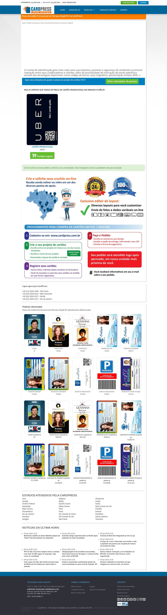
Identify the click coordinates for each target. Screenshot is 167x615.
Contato (123, 10)
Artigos (92, 586)
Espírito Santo (64, 504)
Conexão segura (123, 596)
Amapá (25, 501)
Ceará (97, 501)
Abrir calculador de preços (122, 81)
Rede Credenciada (78, 593)
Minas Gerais (64, 506)
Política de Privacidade (126, 586)
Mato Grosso (27, 509)
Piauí (61, 511)
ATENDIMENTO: (26, 2)
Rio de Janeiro (28, 514)
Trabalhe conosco (78, 589)
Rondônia (99, 514)
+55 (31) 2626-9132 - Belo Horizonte (37, 294)
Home (62, 10)
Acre (24, 499)
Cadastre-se (74, 10)
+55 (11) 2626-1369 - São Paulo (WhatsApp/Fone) (45, 586)
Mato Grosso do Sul (103, 506)
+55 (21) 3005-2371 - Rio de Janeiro (37, 299)
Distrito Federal (28, 504)
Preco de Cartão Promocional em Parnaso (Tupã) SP (57, 23)
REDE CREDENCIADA (69, 2)
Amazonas (99, 499)
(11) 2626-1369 (35, 2)
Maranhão (26, 506)
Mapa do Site (122, 593)
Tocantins (99, 519)
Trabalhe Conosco (108, 10)
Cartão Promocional (33, 23)
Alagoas (62, 499)
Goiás (97, 504)
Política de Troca (123, 589)
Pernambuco (27, 511)
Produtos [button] (89, 10)
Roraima (25, 516)
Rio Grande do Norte (67, 514)
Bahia (61, 501)
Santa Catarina (101, 516)
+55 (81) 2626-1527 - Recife (33, 296)
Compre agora (42, 155)
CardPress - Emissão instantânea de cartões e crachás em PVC (65, 607)
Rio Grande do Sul (66, 516)
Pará (61, 509)
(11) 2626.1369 (55, 2)
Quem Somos (76, 586)
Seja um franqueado (97, 589)
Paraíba (98, 509)
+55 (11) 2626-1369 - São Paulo (35, 291)
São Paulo (63, 519)
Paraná (98, 511)
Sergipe (25, 519)
